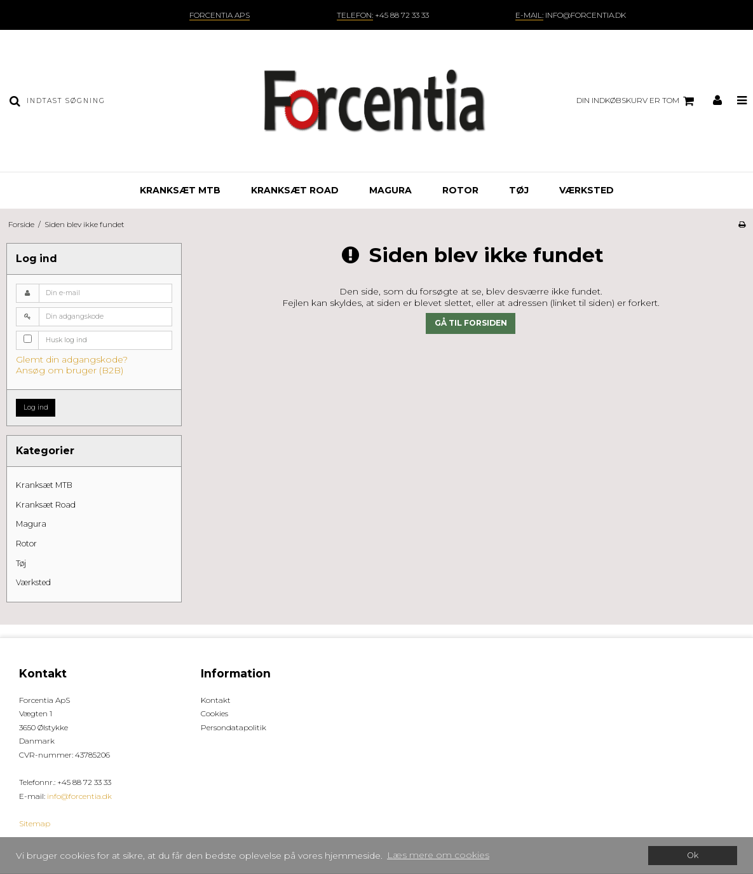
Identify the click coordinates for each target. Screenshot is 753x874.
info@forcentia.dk (79, 796)
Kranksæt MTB (180, 190)
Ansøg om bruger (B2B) (69, 370)
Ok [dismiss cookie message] (692, 855)
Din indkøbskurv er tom (637, 101)
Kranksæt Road (295, 190)
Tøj (519, 190)
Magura (390, 190)
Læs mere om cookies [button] (438, 855)
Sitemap (34, 823)
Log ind (36, 407)
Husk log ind (66, 340)
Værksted (586, 190)
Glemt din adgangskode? (72, 359)
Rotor (460, 190)
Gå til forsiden (471, 323)
